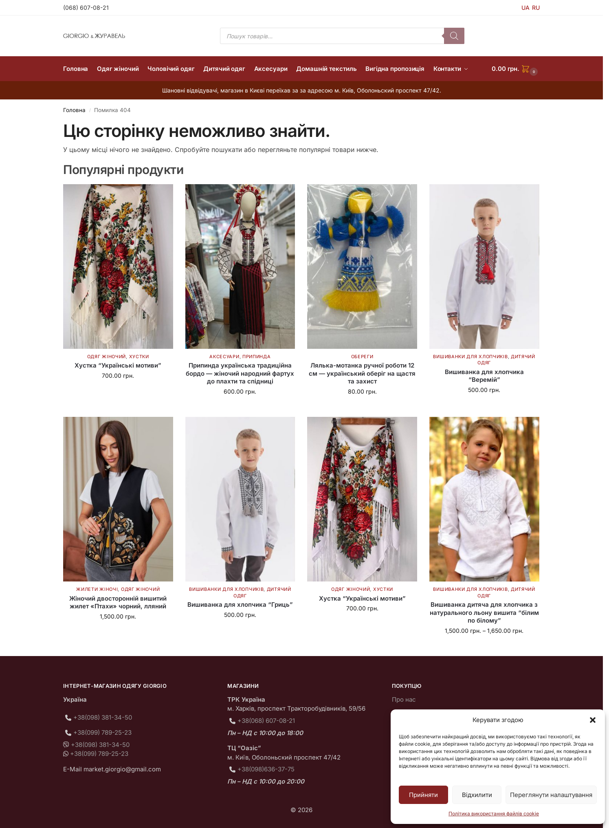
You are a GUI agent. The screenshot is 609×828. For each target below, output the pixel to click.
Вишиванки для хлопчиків (470, 356)
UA (525, 7)
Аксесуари (224, 356)
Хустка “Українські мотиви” (118, 365)
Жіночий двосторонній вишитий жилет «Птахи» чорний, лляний (118, 602)
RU (536, 7)
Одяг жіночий (106, 356)
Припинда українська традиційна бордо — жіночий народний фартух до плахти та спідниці (240, 373)
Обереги (362, 356)
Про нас (404, 699)
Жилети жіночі (97, 589)
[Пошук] (454, 36)
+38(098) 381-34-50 (102, 717)
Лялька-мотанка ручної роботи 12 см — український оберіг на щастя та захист (362, 373)
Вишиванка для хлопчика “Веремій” (484, 376)
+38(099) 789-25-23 (102, 732)
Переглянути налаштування (551, 795)
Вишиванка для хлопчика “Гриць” (240, 604)
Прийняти (423, 795)
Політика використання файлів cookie (494, 813)
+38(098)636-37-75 (266, 769)
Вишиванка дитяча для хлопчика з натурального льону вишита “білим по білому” (484, 612)
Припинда (256, 356)
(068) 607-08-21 (86, 7)
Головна (74, 110)
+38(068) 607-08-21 (266, 720)
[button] (593, 720)
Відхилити (477, 795)
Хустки (139, 356)
